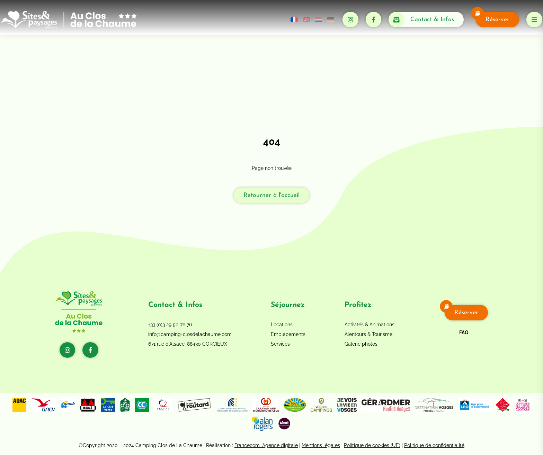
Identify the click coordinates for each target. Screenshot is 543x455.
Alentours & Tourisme (368, 334)
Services (280, 344)
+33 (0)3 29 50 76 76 (170, 324)
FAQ (464, 332)
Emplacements (288, 334)
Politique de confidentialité (434, 445)
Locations (282, 324)
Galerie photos (361, 344)
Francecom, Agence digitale (266, 445)
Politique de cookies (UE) (372, 445)
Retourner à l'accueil (271, 195)
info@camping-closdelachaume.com (190, 334)
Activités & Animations (369, 324)
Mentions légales (321, 445)
